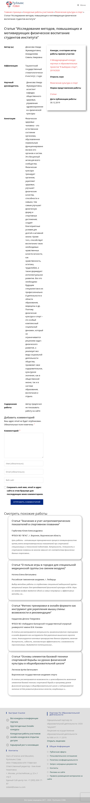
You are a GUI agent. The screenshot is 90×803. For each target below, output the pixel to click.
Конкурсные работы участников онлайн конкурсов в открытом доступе (25, 737)
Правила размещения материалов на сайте (65, 777)
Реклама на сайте (57, 772)
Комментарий (12, 430)
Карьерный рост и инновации (24, 745)
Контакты (54, 768)
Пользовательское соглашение (63, 756)
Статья (53, 94)
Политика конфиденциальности (64, 760)
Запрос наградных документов (63, 764)
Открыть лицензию (56, 741)
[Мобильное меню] (80, 5)
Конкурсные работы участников (38, 12)
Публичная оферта (58, 752)
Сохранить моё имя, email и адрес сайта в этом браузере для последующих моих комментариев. (25, 490)
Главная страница (12, 12)
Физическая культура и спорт (69, 12)
